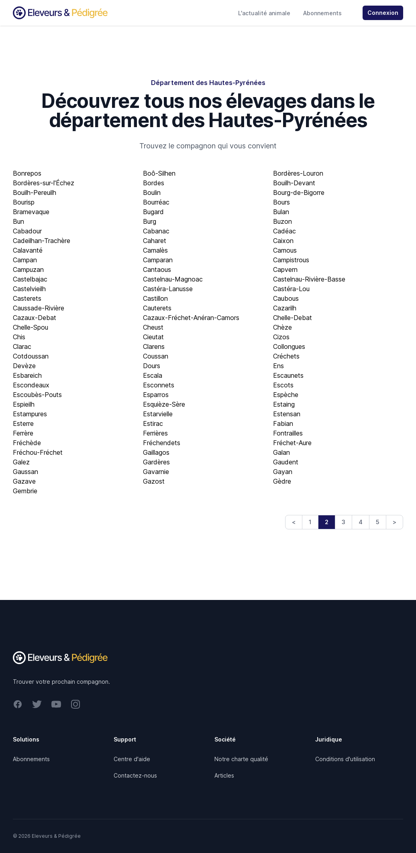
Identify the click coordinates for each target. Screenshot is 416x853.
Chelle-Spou (30, 327)
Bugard (153, 212)
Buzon (282, 221)
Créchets (286, 356)
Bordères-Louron (298, 173)
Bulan (281, 212)
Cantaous (157, 269)
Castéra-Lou (291, 289)
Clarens (154, 346)
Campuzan (28, 269)
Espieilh (24, 404)
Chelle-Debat (292, 318)
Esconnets (158, 385)
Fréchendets (161, 443)
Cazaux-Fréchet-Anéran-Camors (191, 318)
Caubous (286, 298)
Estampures (30, 414)
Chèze (282, 327)
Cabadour (27, 231)
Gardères (156, 462)
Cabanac (156, 231)
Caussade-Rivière (38, 308)
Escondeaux (31, 385)
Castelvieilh (29, 289)
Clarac (22, 346)
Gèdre (282, 481)
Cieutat (153, 337)
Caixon (283, 241)
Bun (18, 221)
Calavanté (28, 250)
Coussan (155, 356)
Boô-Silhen (159, 173)
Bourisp (24, 202)
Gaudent (285, 462)
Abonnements (322, 13)
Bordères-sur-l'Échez (43, 183)
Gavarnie (156, 472)
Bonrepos (27, 173)
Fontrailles (288, 433)
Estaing (284, 404)
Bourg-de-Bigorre (298, 192)
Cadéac (284, 231)
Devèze (24, 366)
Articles (224, 775)
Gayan (282, 472)
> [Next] (394, 522)
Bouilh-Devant (294, 183)
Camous (285, 250)
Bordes (153, 183)
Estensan (286, 414)
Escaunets (288, 375)
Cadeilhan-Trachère (41, 241)
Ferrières (155, 433)
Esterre (23, 423)
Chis (19, 337)
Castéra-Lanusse (168, 289)
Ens (278, 366)
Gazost (154, 481)
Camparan (158, 260)
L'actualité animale (264, 13)
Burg (149, 221)
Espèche (285, 395)
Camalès (155, 250)
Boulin (152, 192)
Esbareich (27, 375)
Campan (25, 260)
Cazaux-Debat (34, 318)
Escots (283, 385)
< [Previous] (294, 522)
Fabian (283, 423)
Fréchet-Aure (292, 443)
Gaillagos (156, 452)
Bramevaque (31, 212)
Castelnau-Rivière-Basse (309, 279)
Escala (152, 375)
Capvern (285, 269)
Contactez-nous (135, 775)
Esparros (156, 395)
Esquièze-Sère (164, 404)
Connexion (382, 12)
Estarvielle (158, 414)
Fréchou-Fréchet (38, 452)
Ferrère (23, 433)
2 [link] (326, 522)
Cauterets (157, 308)
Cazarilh (284, 308)
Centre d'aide (132, 759)
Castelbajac (30, 279)
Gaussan (25, 472)
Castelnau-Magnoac (173, 279)
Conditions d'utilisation (345, 759)
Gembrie (25, 491)
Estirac (153, 423)
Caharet (154, 241)
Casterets (27, 298)
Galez (21, 462)
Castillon (155, 298)
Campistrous (291, 260)
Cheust (153, 327)
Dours (151, 366)
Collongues (289, 346)
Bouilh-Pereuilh (34, 192)
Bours (281, 202)
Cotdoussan (31, 356)
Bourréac (156, 202)
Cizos (281, 337)
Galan (281, 452)
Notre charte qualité (241, 759)
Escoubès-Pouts (37, 395)
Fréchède (27, 443)
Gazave (24, 481)
